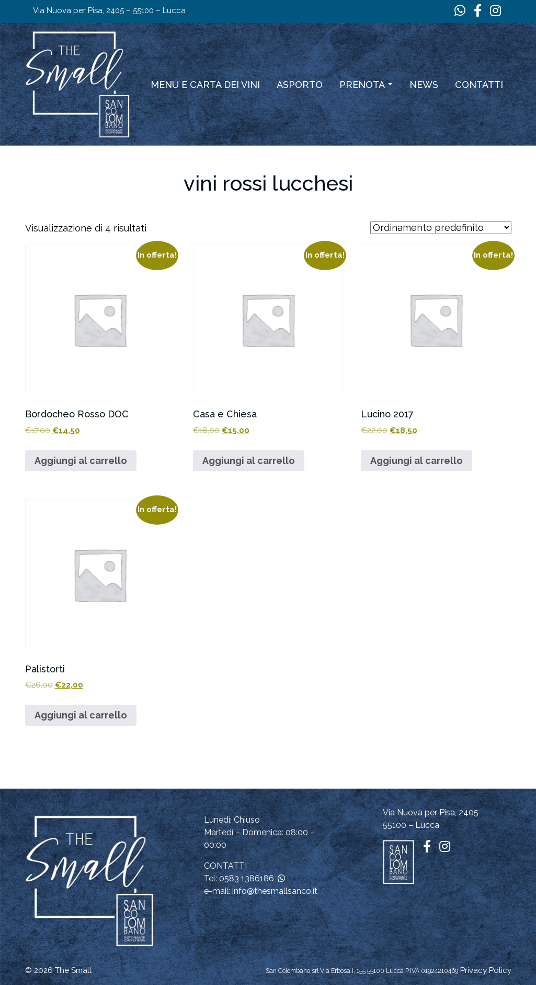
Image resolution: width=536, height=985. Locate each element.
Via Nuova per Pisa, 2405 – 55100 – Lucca (109, 10)
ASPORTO (300, 84)
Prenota (362, 84)
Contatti (479, 84)
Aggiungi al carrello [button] (81, 460)
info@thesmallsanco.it (274, 891)
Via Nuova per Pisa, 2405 (430, 812)
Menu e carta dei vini (205, 84)
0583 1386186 (246, 878)
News (423, 84)
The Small (73, 970)
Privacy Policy (485, 970)
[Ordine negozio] (440, 227)
